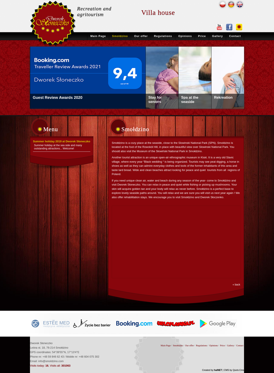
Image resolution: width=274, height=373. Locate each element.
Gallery (217, 36)
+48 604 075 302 (89, 356)
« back (236, 284)
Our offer (141, 36)
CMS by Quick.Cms (234, 370)
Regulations (163, 36)
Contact (235, 36)
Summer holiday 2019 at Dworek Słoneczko (61, 141)
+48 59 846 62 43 (53, 356)
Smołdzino (120, 36)
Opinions (185, 36)
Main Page (98, 36)
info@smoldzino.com (51, 361)
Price (202, 36)
